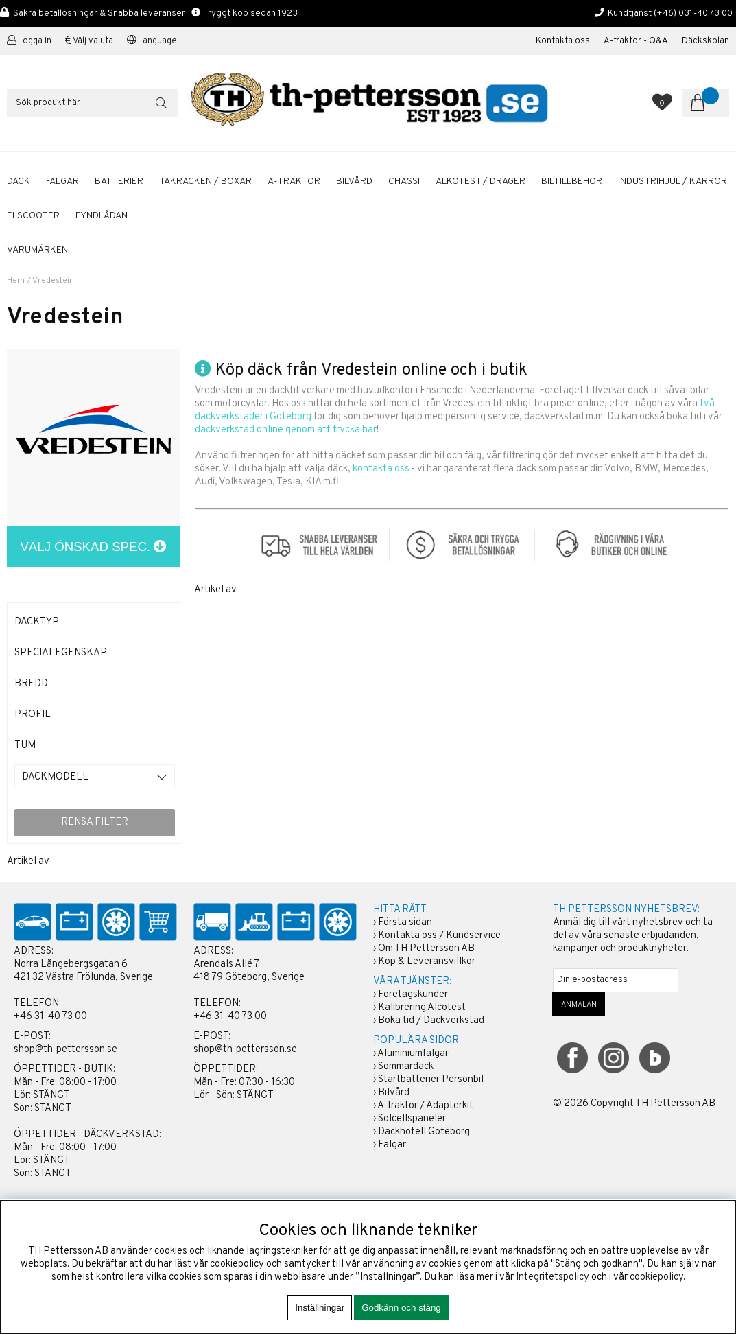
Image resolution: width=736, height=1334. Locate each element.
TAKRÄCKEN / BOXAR (205, 181)
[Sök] (92, 103)
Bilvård (393, 1092)
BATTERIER (119, 181)
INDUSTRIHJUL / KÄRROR (672, 181)
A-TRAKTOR (294, 181)
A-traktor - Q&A (636, 41)
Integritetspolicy (552, 1277)
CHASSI (404, 181)
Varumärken (37, 250)
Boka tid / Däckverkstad (431, 1020)
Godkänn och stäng (401, 1307)
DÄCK (18, 181)
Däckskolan (705, 41)
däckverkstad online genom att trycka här (286, 429)
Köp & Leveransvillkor (426, 961)
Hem (16, 280)
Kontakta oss (563, 41)
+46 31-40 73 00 (50, 1016)
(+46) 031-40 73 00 (693, 13)
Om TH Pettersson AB (426, 948)
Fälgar (392, 1144)
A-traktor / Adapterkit (425, 1105)
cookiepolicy (656, 1277)
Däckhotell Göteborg (424, 1131)
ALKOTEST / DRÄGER (480, 181)
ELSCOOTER (33, 216)
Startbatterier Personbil (431, 1079)
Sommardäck (406, 1066)
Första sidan (405, 922)
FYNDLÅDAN (101, 216)
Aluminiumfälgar (413, 1053)
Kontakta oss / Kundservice (439, 935)
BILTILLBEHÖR (571, 181)
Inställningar (319, 1307)
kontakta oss (381, 469)
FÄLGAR (62, 181)
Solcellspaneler (412, 1118)
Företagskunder (413, 994)
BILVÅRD (354, 181)
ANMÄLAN (579, 1004)
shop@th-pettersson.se (65, 1049)
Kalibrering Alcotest (422, 1007)
